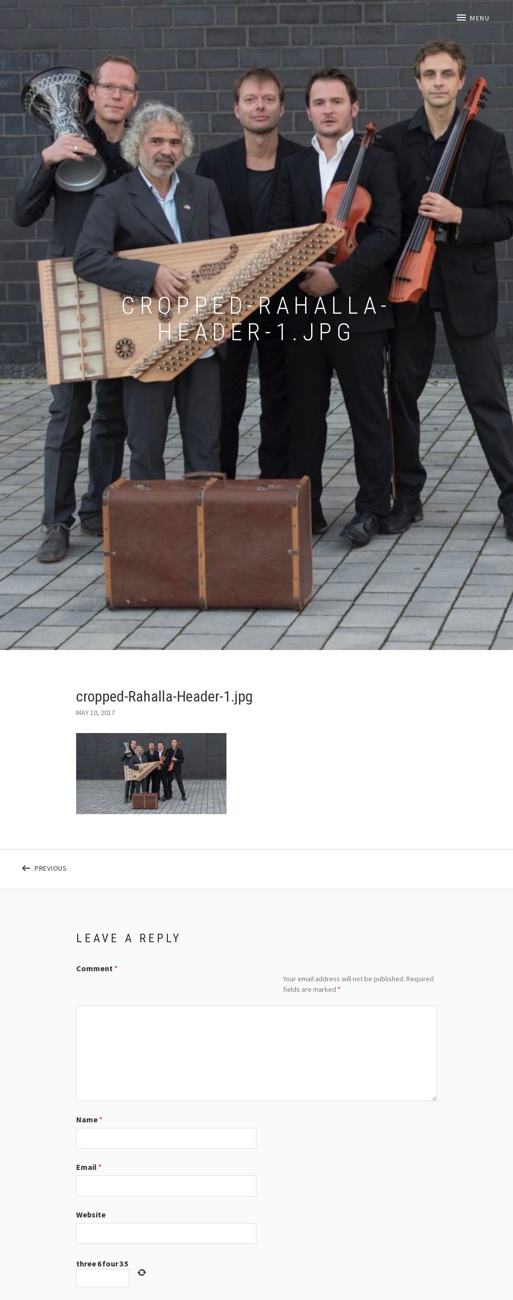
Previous (116, 866)
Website (91, 1214)
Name (89, 1119)
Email (89, 1167)
